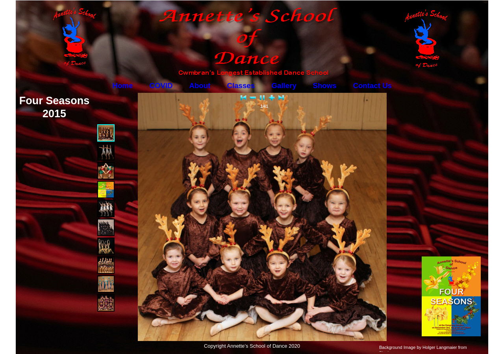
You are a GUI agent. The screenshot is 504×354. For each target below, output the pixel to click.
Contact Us (372, 85)
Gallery (284, 85)
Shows (325, 85)
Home (123, 85)
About (200, 85)
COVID (161, 85)
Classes (241, 85)
